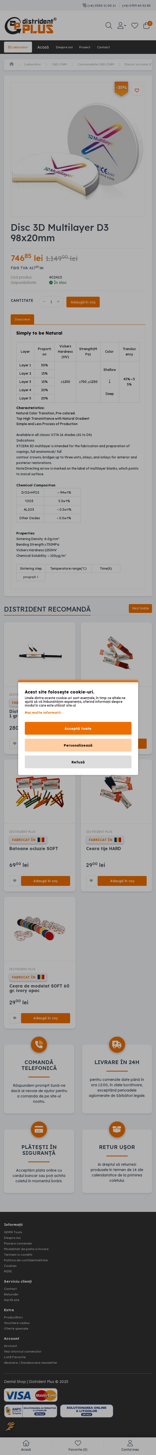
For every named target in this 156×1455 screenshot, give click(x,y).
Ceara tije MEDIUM (107, 712)
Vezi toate (139, 609)
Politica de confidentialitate (28, 1263)
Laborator (19, 47)
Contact (114, 47)
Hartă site (13, 1301)
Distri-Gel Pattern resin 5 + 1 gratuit (39, 715)
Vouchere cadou (18, 1324)
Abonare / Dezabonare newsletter (34, 1363)
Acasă (45, 47)
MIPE (9, 1274)
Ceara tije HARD (104, 851)
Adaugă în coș (87, 301)
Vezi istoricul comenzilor (25, 1352)
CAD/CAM (63, 63)
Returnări (12, 1296)
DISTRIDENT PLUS (25, 696)
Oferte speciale (17, 1329)
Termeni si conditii (20, 1258)
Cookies (11, 1268)
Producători (14, 1319)
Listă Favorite (16, 1357)
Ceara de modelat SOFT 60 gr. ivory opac (39, 992)
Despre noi (69, 47)
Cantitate (22, 300)
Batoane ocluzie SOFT (33, 851)
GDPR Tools (15, 1236)
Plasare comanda (20, 1247)
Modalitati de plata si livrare (29, 1252)
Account (11, 1347)
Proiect (93, 47)
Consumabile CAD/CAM (103, 63)
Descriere (23, 319)
